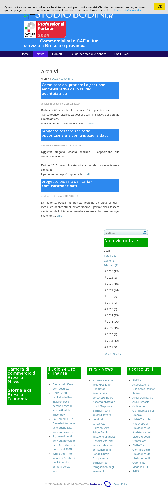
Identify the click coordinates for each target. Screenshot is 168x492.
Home (25, 54)
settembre (66, 78)
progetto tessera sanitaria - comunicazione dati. (67, 183)
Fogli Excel (121, 54)
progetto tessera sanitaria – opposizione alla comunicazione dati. (75, 133)
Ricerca (144, 232)
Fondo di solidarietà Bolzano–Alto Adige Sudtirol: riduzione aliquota (104, 428)
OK (159, 6)
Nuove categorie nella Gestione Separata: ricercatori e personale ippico (103, 389)
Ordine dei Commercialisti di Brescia (143, 411)
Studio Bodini (112, 354)
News (40, 54)
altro (90, 123)
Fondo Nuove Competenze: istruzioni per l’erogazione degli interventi (104, 462)
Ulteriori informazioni (128, 10)
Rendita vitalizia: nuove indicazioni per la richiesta (103, 445)
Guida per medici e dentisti (88, 54)
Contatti (57, 54)
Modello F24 (140, 467)
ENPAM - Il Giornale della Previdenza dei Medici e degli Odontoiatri (141, 454)
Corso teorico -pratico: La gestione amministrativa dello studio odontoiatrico (73, 89)
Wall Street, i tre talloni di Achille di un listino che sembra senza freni (64, 462)
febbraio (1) (111, 265)
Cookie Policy (120, 484)
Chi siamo (27, 61)
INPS (135, 471)
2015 (55, 78)
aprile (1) (109, 260)
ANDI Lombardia (142, 397)
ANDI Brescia (140, 402)
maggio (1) (110, 255)
